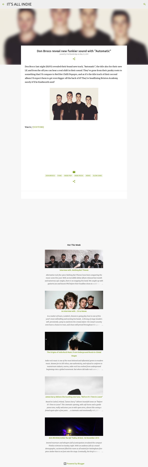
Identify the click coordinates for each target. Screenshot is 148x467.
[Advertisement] (74, 219)
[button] (74, 59)
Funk (60, 176)
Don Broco (50, 176)
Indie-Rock (79, 176)
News (88, 176)
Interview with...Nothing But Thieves (74, 270)
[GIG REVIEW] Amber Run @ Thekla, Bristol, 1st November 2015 (74, 438)
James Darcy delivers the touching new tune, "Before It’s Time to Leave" (74, 397)
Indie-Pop (68, 176)
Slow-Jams (97, 176)
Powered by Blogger (74, 464)
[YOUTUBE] (38, 127)
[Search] (144, 4)
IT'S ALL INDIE (19, 4)
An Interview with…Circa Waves (74, 311)
